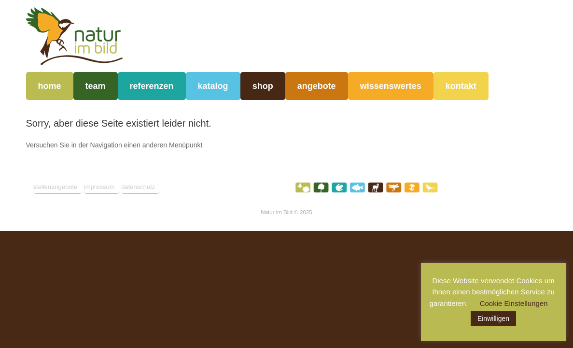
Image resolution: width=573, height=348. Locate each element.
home (49, 86)
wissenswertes (390, 86)
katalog (213, 86)
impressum (99, 186)
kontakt (461, 86)
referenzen (152, 86)
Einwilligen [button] (493, 318)
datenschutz (138, 186)
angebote (316, 86)
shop (262, 86)
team (95, 86)
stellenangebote (55, 186)
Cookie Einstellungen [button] (514, 303)
